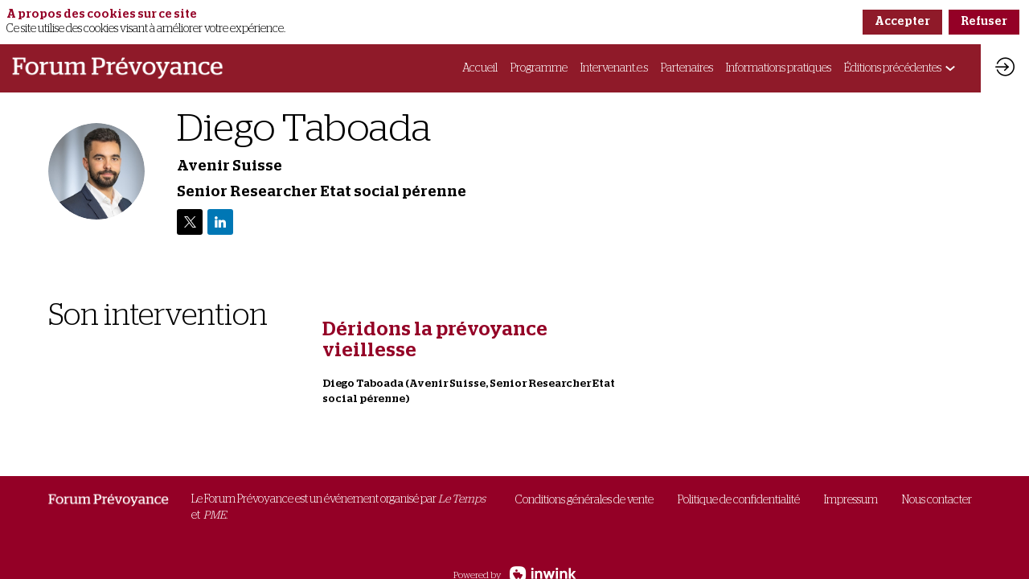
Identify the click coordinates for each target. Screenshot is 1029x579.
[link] (480, 68)
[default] (584, 500)
